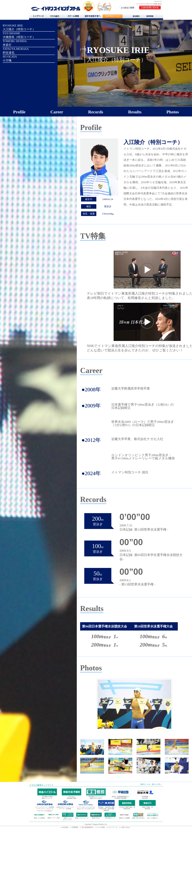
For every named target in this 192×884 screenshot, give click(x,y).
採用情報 (151, 16)
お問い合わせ (125, 827)
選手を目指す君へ (92, 16)
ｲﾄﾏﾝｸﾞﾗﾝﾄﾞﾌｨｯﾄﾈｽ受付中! (44, 811)
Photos (172, 111)
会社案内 (136, 16)
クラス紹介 (56, 17)
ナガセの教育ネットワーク (41, 785)
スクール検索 (73, 16)
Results (134, 111)
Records (95, 111)
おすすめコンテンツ (112, 17)
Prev (101, 704)
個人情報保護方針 (88, 827)
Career (56, 111)
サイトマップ (158, 1)
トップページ (38, 16)
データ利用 (101, 827)
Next (168, 704)
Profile (19, 111)
